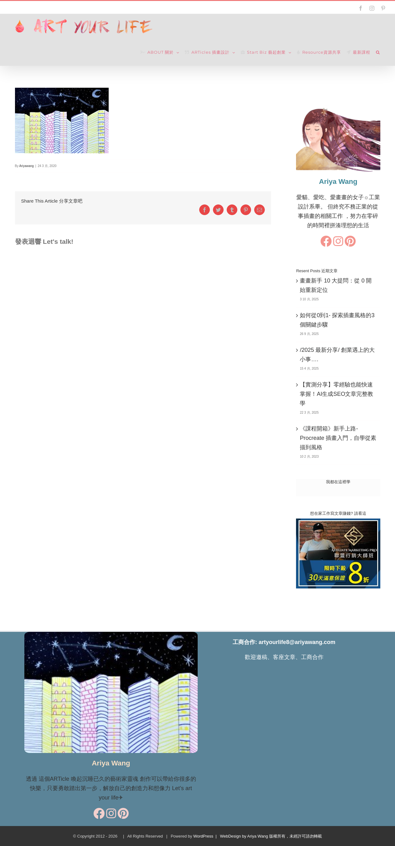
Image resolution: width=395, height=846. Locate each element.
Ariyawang (26, 166)
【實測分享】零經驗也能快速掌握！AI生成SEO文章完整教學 (336, 393)
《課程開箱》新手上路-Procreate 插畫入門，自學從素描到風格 (338, 437)
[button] (378, 52)
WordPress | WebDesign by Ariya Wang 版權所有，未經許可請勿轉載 (257, 836)
